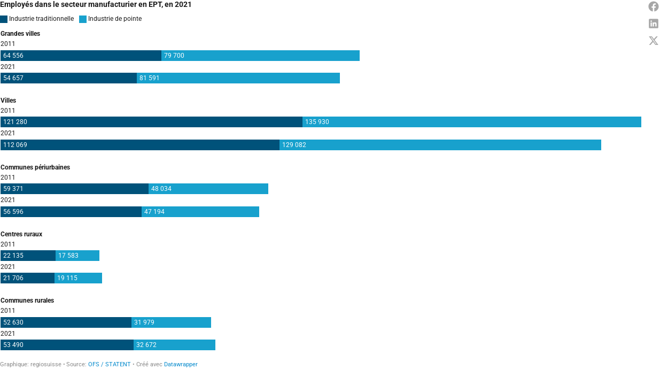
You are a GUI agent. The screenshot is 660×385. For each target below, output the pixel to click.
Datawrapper (181, 364)
